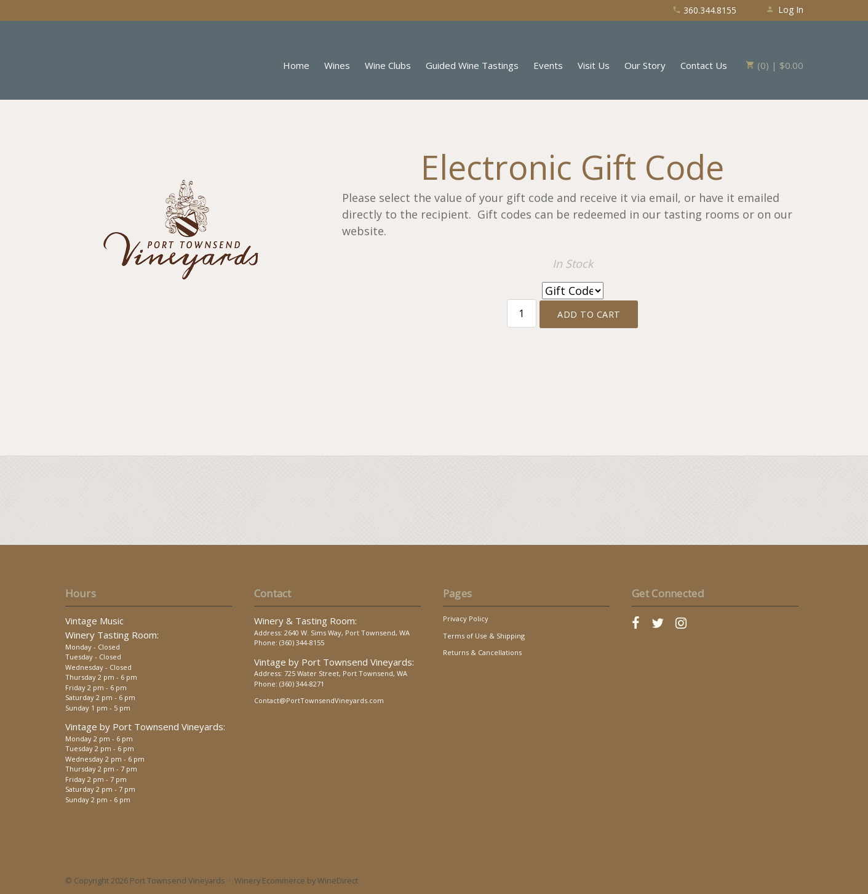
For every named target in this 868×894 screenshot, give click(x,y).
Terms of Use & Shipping (484, 635)
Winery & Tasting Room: (305, 620)
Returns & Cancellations (482, 652)
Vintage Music (94, 620)
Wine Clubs (388, 65)
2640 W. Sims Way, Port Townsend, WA (347, 632)
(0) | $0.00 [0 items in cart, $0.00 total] (774, 65)
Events (548, 65)
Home (296, 65)
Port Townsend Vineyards (120, 58)
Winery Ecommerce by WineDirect (296, 880)
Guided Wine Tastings (472, 65)
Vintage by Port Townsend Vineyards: (145, 726)
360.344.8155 (704, 10)
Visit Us (594, 65)
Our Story (645, 65)
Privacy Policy (465, 618)
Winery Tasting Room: (112, 635)
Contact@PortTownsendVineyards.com (319, 700)
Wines (337, 65)
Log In (784, 9)
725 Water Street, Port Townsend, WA (345, 673)
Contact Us (703, 65)
